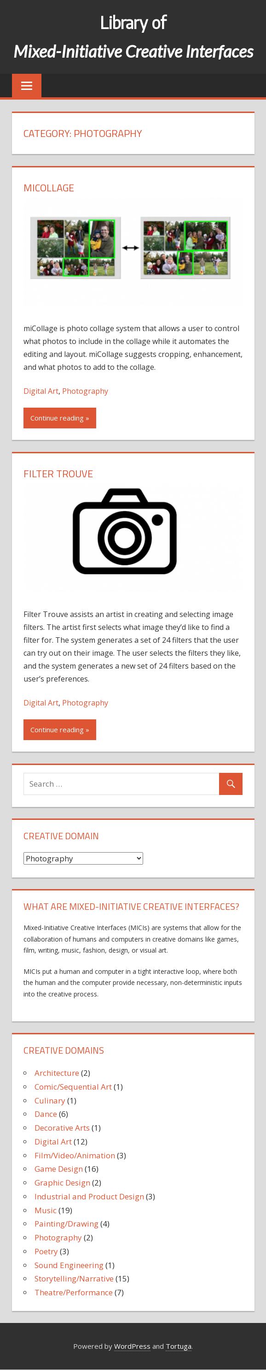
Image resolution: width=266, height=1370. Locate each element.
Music (46, 1210)
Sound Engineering (69, 1265)
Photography (85, 391)
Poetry (46, 1251)
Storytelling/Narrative (74, 1278)
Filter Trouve (58, 473)
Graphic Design (62, 1182)
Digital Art (40, 391)
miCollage (48, 188)
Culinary (50, 1100)
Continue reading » (59, 417)
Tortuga (178, 1346)
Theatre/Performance (74, 1292)
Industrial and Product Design (89, 1196)
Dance (46, 1114)
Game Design (59, 1168)
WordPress (132, 1346)
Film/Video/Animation (75, 1155)
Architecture (57, 1073)
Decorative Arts (62, 1127)
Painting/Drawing (66, 1223)
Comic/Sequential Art (73, 1086)
